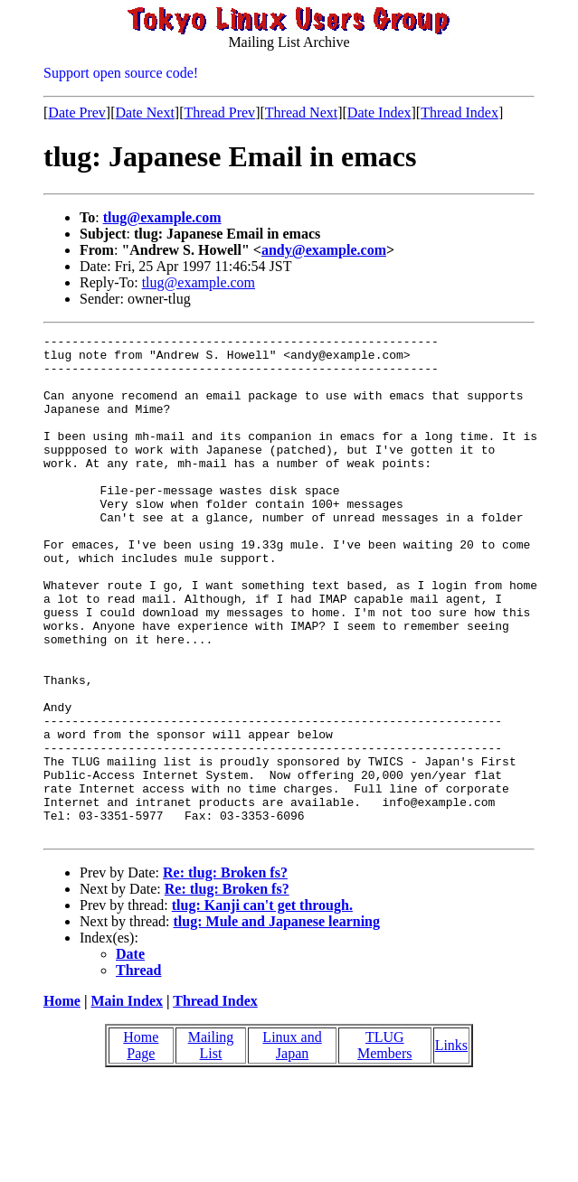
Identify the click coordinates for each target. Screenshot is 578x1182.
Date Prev (77, 112)
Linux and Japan (291, 1145)
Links (451, 1145)
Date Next (145, 112)
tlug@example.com (162, 217)
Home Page (140, 1145)
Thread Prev (219, 112)
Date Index (379, 112)
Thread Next (301, 112)
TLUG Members (384, 1145)
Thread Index (459, 112)
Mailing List (211, 1145)
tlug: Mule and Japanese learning (277, 1021)
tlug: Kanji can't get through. (262, 1005)
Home (62, 1101)
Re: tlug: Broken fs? (225, 972)
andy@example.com (323, 250)
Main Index (126, 1101)
